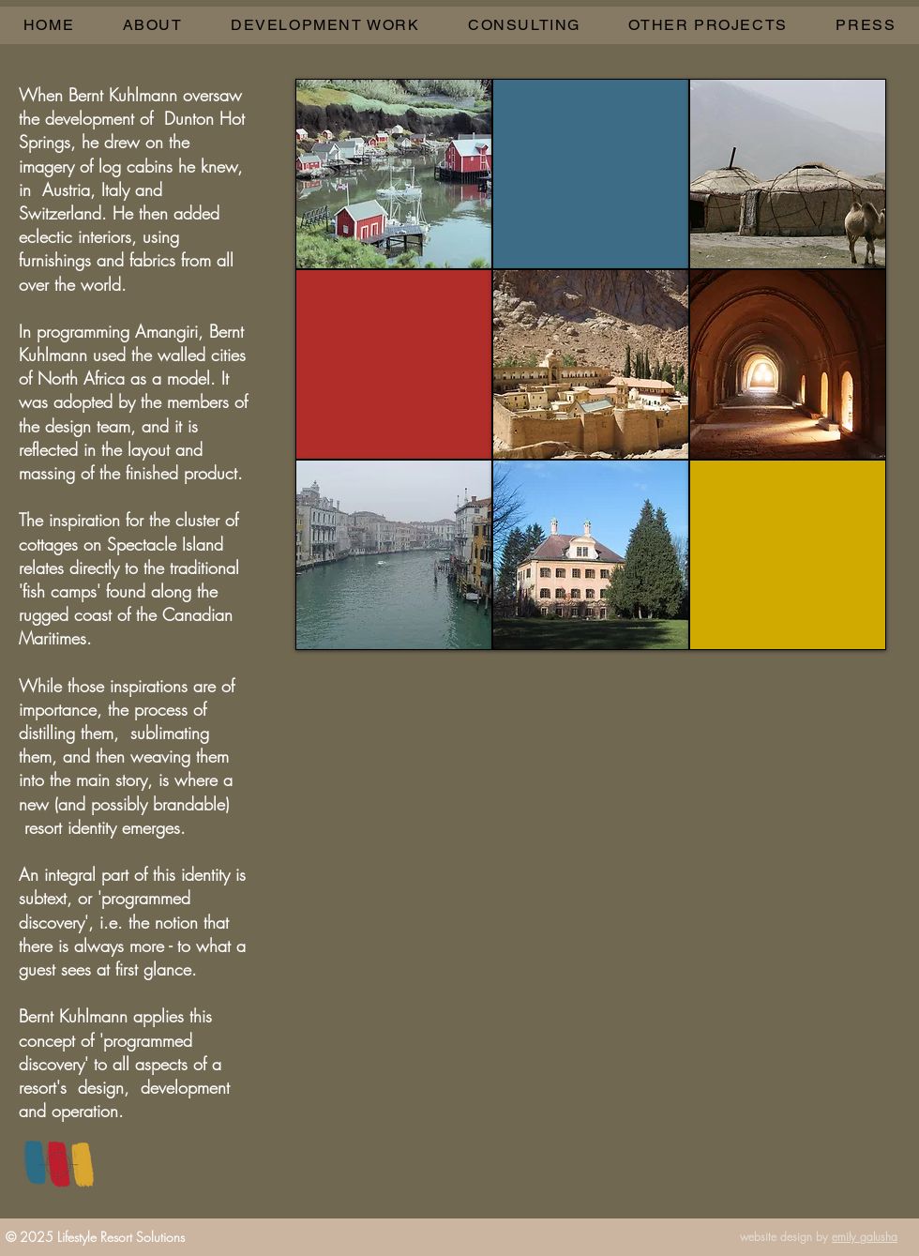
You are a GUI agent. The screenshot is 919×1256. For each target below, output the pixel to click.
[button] (325, 25)
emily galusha (864, 1237)
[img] (393, 174)
